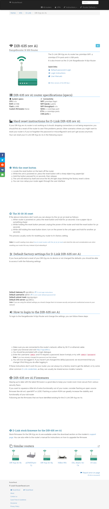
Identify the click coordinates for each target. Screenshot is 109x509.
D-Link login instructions (43, 292)
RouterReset (15, 2)
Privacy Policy (14, 506)
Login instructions (56, 73)
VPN (57, 7)
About (12, 493)
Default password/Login (59, 70)
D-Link (28, 13)
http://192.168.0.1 (43, 350)
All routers (46, 7)
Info (20, 13)
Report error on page (90, 474)
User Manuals (55, 76)
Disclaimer (13, 503)
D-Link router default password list (43, 295)
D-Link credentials (29, 369)
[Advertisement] (54, 30)
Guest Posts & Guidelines (18, 500)
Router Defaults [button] (88, 7)
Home (13, 13)
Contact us (13, 496)
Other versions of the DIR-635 (59, 83)
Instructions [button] (70, 7)
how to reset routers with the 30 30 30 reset (48, 242)
